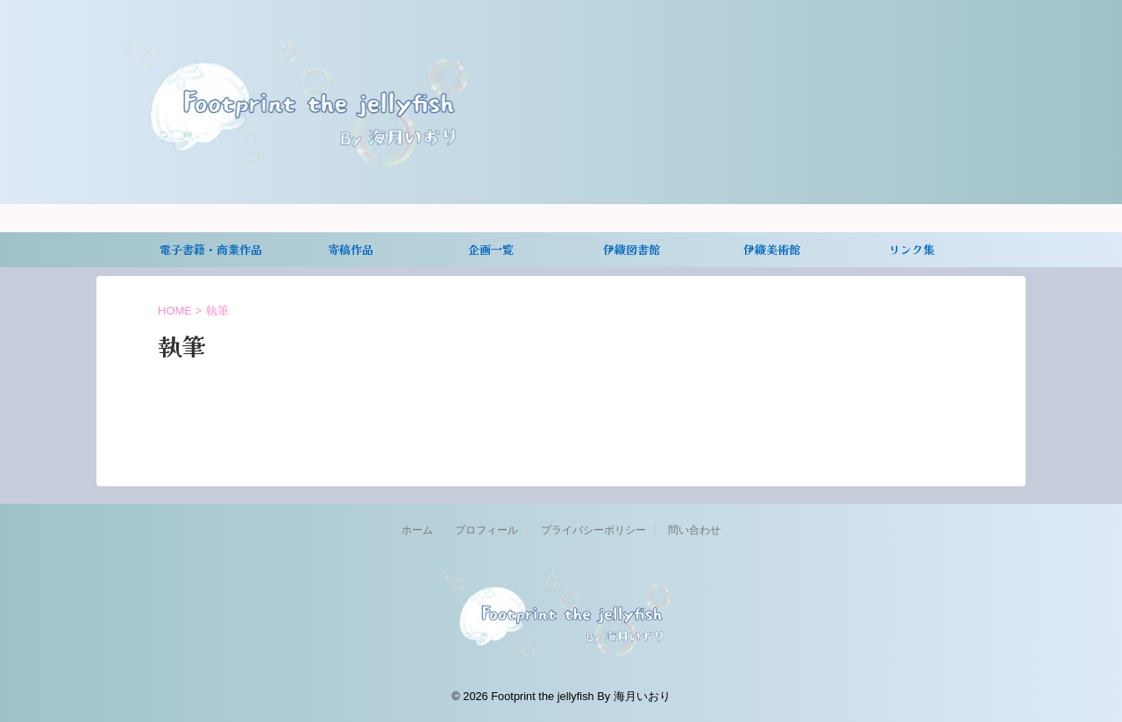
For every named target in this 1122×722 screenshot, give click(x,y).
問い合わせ (694, 530)
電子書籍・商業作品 (211, 249)
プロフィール (486, 530)
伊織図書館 (631, 249)
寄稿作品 (350, 249)
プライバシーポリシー (593, 530)
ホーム (417, 530)
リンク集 (911, 249)
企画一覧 (491, 249)
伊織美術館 (771, 249)
